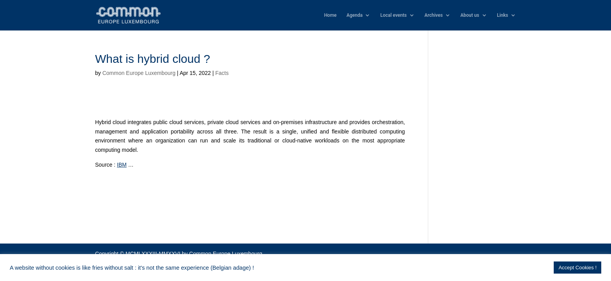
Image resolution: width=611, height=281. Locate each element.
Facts (221, 73)
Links (502, 15)
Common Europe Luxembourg (139, 73)
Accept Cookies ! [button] (577, 267)
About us (470, 15)
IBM (122, 165)
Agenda (354, 15)
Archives (433, 15)
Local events (393, 15)
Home (330, 15)
